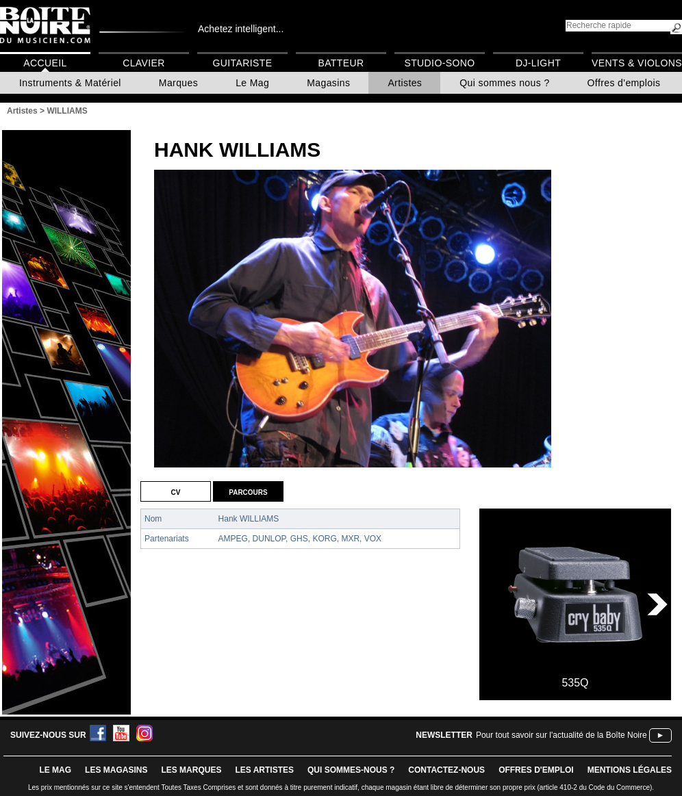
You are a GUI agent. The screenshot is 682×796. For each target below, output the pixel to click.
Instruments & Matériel (70, 82)
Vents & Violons (637, 62)
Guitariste (243, 62)
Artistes (405, 82)
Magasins (328, 82)
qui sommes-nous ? (350, 770)
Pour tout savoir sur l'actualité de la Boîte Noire (561, 735)
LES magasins (116, 770)
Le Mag (252, 82)
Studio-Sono (439, 62)
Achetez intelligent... (240, 28)
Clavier (144, 62)
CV (176, 491)
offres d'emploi (536, 770)
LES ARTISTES (264, 770)
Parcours (248, 491)
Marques (178, 82)
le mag (55, 770)
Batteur (341, 62)
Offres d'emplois (624, 82)
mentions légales (630, 770)
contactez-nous (446, 770)
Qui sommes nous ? (504, 82)
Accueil (44, 62)
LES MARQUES (191, 770)
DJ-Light (538, 62)
